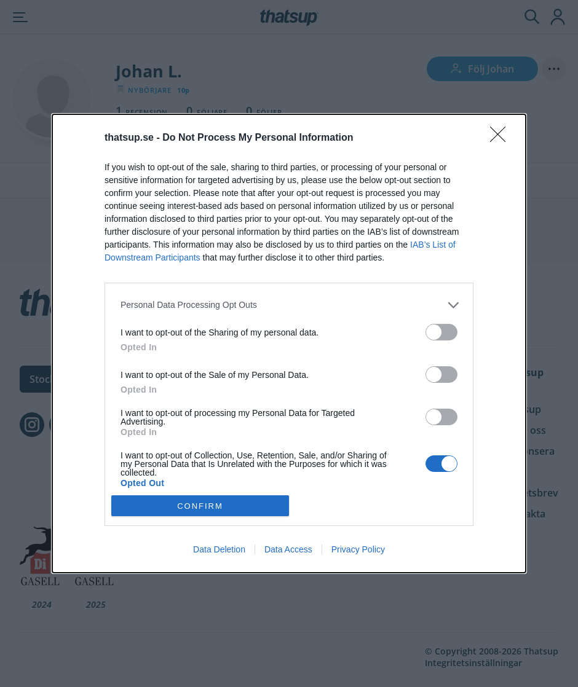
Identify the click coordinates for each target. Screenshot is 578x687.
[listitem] (289, 305)
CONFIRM (200, 506)
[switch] (441, 332)
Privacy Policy (358, 549)
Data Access (288, 549)
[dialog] (289, 343)
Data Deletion (219, 549)
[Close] (501, 138)
